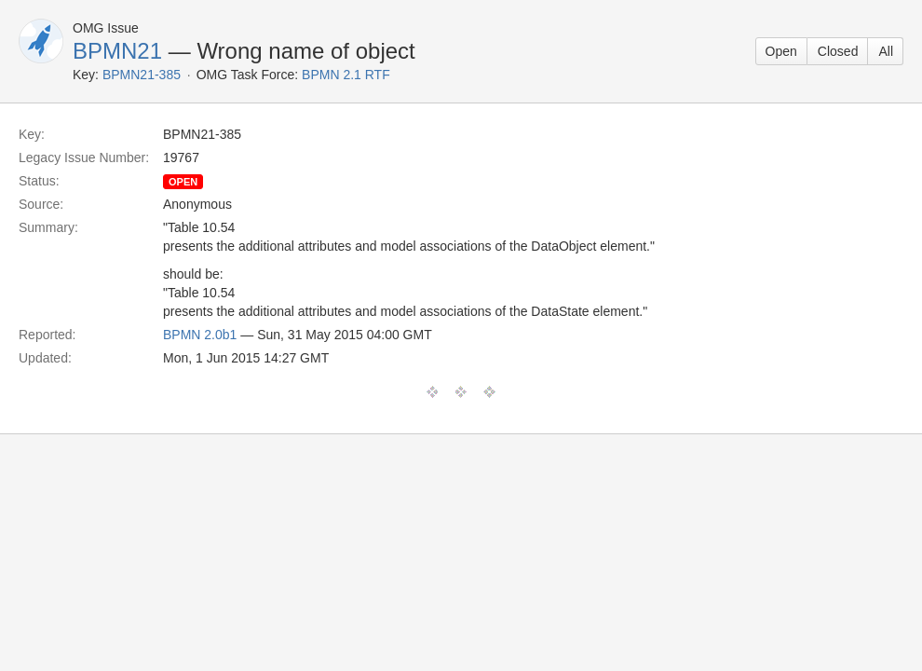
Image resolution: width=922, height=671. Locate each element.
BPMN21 (117, 50)
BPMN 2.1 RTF (346, 74)
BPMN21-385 (141, 74)
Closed (838, 51)
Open (781, 51)
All (885, 51)
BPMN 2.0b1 (200, 334)
